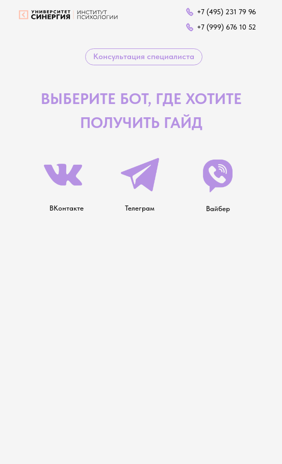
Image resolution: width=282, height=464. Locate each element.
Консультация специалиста (143, 56)
